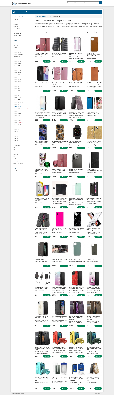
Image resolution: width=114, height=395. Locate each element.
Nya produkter (20, 12)
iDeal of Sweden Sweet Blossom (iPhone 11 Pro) (93, 112)
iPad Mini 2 (16, 140)
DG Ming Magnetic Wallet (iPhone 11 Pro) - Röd (41, 54)
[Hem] (14, 12)
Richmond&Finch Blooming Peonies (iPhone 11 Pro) (42, 142)
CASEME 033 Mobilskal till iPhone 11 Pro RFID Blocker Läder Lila (76, 318)
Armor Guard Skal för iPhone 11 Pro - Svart (94, 199)
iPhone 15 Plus (17, 70)
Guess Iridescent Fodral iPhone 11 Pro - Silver (43, 112)
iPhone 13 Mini (17, 88)
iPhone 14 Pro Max (18, 84)
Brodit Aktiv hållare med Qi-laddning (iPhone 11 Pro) (42, 288)
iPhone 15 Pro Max (18, 74)
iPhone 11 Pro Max (21, 108)
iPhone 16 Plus (17, 61)
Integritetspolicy (98, 393)
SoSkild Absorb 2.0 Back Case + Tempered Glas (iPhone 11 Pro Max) (42, 199)
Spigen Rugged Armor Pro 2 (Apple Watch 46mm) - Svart (42, 83)
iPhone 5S (16, 129)
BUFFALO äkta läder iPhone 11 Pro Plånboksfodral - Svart (59, 199)
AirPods (16, 45)
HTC (14, 147)
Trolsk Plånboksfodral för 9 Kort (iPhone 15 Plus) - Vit (59, 54)
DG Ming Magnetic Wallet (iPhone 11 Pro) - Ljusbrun (58, 170)
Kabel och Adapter (17, 28)
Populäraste (98, 32)
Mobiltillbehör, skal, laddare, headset (24, 4)
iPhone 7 (18, 122)
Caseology (15, 170)
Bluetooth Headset (17, 22)
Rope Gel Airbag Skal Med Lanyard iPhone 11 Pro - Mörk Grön (94, 348)
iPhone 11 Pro (17, 106)
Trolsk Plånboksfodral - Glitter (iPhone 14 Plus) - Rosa (94, 142)
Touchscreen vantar (17, 33)
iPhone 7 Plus (17, 120)
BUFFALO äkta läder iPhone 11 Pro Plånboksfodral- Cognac (94, 83)
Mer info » (47, 61)
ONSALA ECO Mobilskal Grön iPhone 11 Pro (94, 258)
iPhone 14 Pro (17, 81)
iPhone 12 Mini (17, 97)
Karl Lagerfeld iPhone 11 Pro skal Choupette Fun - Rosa (94, 288)
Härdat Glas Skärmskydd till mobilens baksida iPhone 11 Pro (76, 199)
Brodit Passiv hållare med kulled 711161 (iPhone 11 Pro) (59, 258)
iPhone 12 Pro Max (18, 102)
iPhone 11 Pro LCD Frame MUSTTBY (75, 54)
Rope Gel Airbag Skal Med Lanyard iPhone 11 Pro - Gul (76, 348)
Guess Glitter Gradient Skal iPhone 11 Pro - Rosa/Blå (59, 288)
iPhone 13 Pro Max (18, 93)
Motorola (15, 154)
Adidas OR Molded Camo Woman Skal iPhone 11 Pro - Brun (94, 379)
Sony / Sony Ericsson (18, 163)
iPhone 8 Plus (17, 115)
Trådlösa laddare (17, 35)
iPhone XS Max (17, 113)
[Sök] (100, 2)
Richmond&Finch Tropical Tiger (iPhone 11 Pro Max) (60, 142)
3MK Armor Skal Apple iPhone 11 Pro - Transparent (59, 378)
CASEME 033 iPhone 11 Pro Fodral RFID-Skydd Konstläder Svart (42, 348)
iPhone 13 (16, 86)
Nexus (14, 156)
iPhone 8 (16, 118)
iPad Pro (16, 131)
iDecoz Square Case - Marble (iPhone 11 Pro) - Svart (76, 229)
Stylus (14, 31)
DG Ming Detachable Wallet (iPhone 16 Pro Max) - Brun (59, 112)
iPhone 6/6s (17, 127)
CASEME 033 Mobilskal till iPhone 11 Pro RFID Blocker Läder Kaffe (93, 318)
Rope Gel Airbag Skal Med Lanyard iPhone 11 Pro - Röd (59, 348)
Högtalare (15, 26)
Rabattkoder (29, 12)
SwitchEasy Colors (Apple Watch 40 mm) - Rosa (75, 142)
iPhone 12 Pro (17, 99)
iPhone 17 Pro (17, 52)
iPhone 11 (16, 104)
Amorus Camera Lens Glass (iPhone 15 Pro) (76, 170)
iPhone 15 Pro (17, 72)
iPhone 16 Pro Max (18, 65)
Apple (14, 43)
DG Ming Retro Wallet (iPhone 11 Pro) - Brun (76, 83)
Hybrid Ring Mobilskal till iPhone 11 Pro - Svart (41, 229)
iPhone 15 (19, 68)
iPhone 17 (16, 47)
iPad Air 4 (16, 143)
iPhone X (16, 111)
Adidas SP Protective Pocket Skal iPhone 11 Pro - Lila (76, 112)
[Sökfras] (82, 2)
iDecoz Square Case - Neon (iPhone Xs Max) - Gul (59, 229)
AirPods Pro (17, 56)
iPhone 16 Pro (17, 63)
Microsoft (15, 152)
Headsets (15, 24)
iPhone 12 (16, 95)
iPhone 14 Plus (17, 79)
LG (14, 149)
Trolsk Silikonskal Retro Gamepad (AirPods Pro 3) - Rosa (41, 170)
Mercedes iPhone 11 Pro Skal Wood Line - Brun (42, 258)
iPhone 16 (16, 59)
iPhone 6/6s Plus (18, 124)
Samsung (15, 161)
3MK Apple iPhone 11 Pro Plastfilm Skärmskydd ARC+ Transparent (76, 379)
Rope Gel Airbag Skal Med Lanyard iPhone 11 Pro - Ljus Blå (42, 379)
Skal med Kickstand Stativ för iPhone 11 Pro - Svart (59, 317)
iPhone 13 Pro (17, 90)
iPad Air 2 (16, 134)
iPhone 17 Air (17, 50)
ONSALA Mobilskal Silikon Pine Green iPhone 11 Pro (77, 258)
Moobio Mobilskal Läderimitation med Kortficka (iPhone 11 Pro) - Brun (94, 55)
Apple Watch (17, 145)
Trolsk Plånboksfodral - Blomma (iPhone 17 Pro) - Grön (94, 170)
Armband (15, 19)
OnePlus (15, 158)
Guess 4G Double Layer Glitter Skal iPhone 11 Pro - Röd (76, 288)
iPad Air (16, 136)
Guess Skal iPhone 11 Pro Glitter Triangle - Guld (41, 317)
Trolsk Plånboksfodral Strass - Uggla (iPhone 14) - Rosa (59, 83)
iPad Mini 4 (16, 138)
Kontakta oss (38, 12)
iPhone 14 (16, 77)
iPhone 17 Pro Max (18, 54)
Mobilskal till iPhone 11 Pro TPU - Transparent (93, 229)
